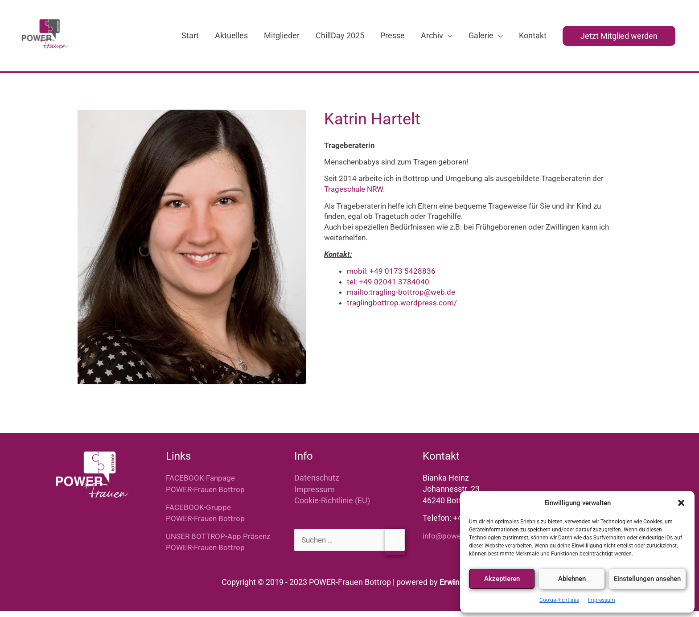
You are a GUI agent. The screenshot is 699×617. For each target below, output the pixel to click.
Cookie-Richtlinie (559, 600)
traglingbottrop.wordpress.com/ (402, 309)
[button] (681, 502)
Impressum (601, 600)
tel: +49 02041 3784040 (388, 288)
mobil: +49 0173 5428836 (391, 277)
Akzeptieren (502, 579)
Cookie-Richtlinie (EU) (332, 507)
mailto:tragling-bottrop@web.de (401, 299)
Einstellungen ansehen (647, 579)
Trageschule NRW (353, 196)
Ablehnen (572, 579)
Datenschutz (316, 484)
